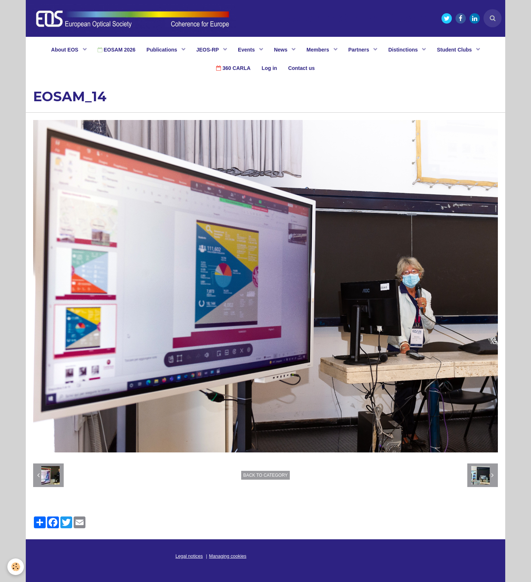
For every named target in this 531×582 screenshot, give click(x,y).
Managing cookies (228, 556)
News (281, 50)
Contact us (301, 68)
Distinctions (403, 50)
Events (247, 50)
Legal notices (189, 556)
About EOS (65, 50)
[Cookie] (15, 566)
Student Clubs (455, 50)
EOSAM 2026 (117, 50)
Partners (359, 50)
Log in (269, 68)
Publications (163, 50)
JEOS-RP (208, 50)
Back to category (265, 475)
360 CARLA (233, 68)
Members (318, 50)
